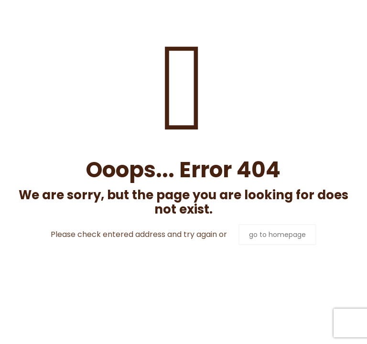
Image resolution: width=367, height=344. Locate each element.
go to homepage (277, 234)
